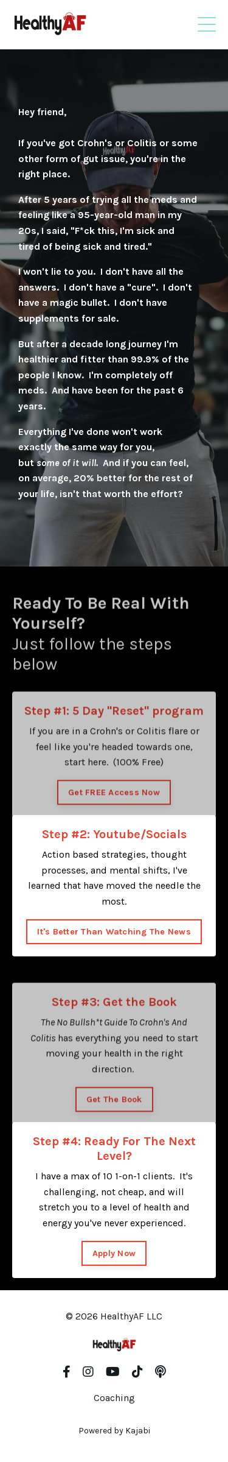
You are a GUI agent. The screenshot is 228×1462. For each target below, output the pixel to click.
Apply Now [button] (114, 1253)
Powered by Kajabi (114, 1430)
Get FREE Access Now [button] (114, 812)
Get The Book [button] (114, 1119)
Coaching (114, 1398)
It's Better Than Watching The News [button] (114, 932)
